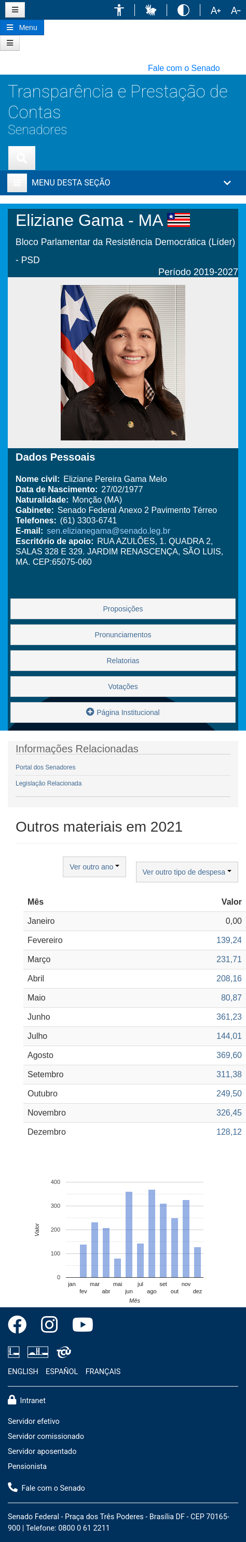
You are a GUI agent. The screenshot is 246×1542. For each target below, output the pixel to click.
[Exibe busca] (22, 158)
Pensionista (27, 1466)
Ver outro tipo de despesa (187, 872)
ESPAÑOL (62, 1371)
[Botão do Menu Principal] (22, 27)
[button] (119, 10)
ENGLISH (23, 1371)
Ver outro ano (94, 867)
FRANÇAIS (103, 1371)
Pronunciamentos (123, 635)
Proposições (123, 609)
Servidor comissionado (46, 1436)
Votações (123, 686)
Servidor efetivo (34, 1421)
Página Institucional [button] (122, 712)
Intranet (27, 1400)
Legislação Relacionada (48, 783)
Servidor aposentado (42, 1451)
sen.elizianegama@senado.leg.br (108, 530)
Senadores (37, 129)
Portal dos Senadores (45, 767)
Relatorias (122, 660)
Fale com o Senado (184, 68)
